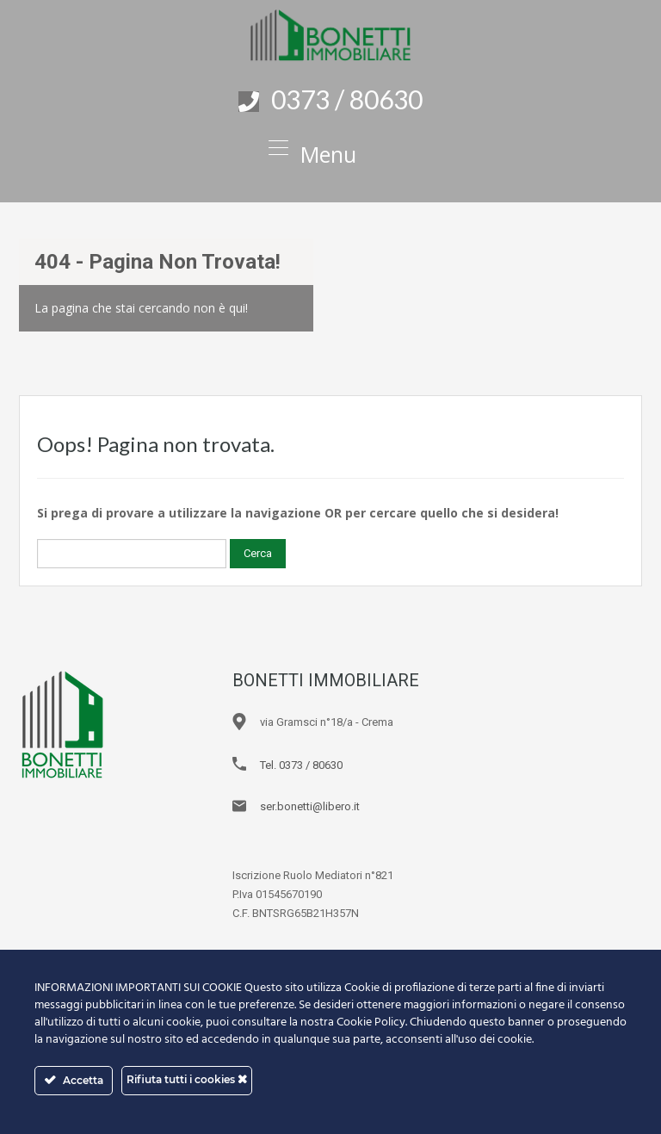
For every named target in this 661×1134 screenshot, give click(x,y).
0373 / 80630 (347, 99)
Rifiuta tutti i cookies (187, 1079)
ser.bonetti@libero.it (310, 806)
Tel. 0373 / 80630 (301, 765)
